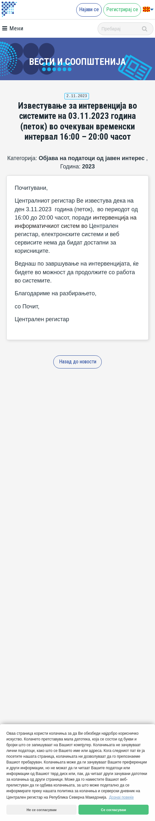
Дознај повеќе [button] (121, 797)
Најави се (89, 9)
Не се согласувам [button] (41, 810)
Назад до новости (77, 362)
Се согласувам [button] (113, 810)
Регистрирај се (122, 9)
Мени (13, 28)
